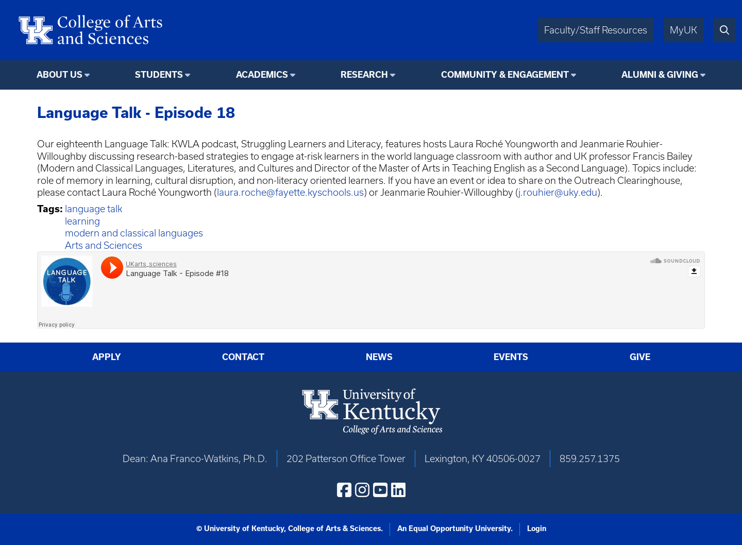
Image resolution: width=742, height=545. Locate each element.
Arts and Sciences (103, 245)
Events (511, 357)
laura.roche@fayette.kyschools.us (290, 192)
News (379, 357)
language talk (93, 208)
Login (536, 528)
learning (82, 221)
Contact (243, 357)
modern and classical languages (134, 233)
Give (640, 357)
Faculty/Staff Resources (595, 30)
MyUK (683, 30)
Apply (106, 357)
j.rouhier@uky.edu (557, 192)
